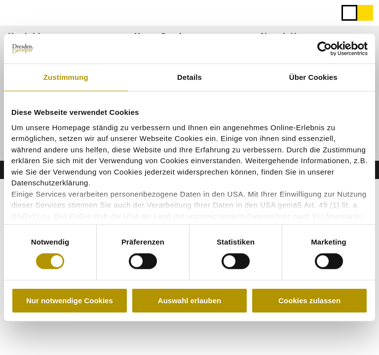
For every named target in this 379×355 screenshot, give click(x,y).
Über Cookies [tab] (313, 77)
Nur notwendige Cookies (69, 300)
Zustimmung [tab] (65, 77)
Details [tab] (189, 77)
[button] (365, 13)
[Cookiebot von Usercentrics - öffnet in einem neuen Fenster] (324, 48)
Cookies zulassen (309, 300)
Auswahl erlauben (189, 300)
